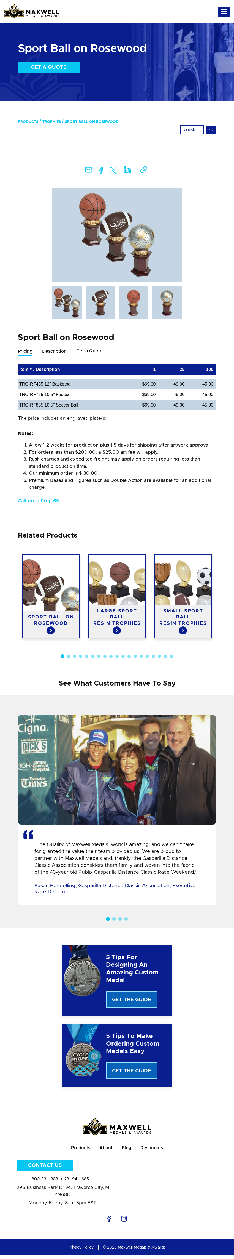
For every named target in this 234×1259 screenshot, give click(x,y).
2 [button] (68, 656)
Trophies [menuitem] (51, 122)
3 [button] (74, 656)
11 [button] (123, 656)
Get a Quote (49, 67)
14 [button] (141, 656)
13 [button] (135, 656)
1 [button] (62, 656)
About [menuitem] (104, 1150)
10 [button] (117, 656)
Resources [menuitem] (158, 1150)
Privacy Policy (81, 1251)
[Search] (192, 129)
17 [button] (159, 656)
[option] (117, 235)
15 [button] (147, 656)
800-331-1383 (45, 1183)
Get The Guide (131, 1000)
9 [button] (111, 656)
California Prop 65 (38, 501)
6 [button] (92, 656)
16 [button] (153, 656)
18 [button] (165, 656)
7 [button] (98, 656)
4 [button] (80, 656)
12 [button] (129, 656)
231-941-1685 (76, 1183)
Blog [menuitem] (129, 1150)
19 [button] (171, 656)
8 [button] (105, 656)
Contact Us (45, 1169)
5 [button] (86, 656)
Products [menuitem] (28, 122)
